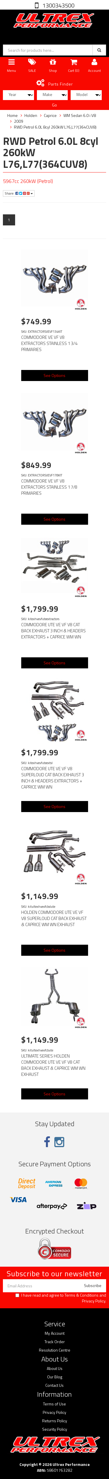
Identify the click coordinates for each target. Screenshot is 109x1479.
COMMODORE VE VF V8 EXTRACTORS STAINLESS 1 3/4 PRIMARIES (49, 343)
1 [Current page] (9, 220)
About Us (54, 1368)
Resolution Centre (54, 1350)
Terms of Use (54, 1404)
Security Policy (54, 1429)
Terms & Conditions (82, 1295)
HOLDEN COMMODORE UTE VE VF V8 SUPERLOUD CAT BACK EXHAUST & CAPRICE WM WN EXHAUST (54, 918)
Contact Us (54, 1385)
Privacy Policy (93, 1301)
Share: (19, 193)
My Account (55, 1333)
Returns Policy (54, 1421)
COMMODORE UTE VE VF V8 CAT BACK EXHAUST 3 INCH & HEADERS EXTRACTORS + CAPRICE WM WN (53, 630)
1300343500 (57, 5)
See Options (54, 375)
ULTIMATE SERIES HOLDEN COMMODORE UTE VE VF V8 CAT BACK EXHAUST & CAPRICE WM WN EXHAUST (53, 1065)
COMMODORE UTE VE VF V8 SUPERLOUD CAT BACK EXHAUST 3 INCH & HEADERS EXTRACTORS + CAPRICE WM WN (52, 777)
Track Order (54, 1342)
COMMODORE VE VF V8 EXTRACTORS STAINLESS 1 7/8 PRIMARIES (49, 487)
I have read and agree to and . (60, 1298)
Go (54, 105)
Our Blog (54, 1377)
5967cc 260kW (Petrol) (28, 181)
